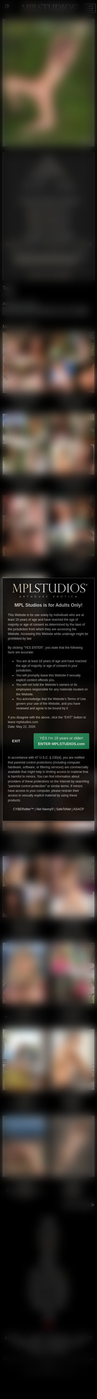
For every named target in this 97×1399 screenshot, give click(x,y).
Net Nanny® (45, 809)
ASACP (78, 809)
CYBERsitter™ (23, 809)
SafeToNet (63, 809)
